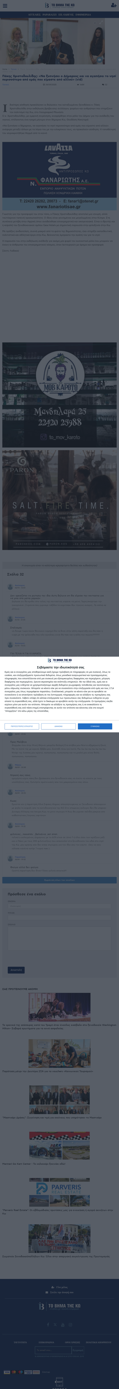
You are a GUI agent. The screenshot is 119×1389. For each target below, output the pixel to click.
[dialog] (59, 694)
